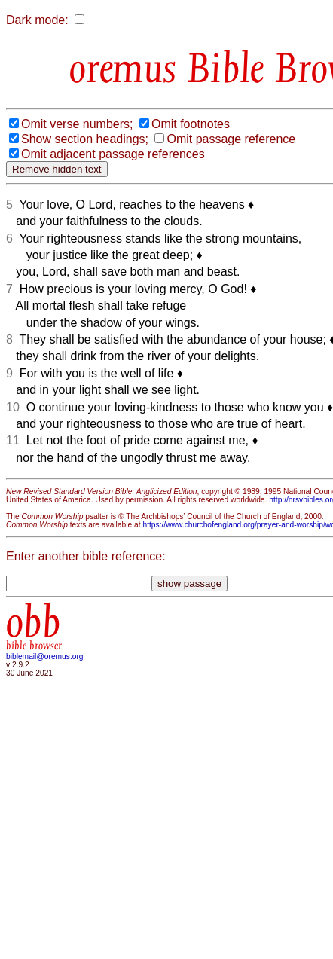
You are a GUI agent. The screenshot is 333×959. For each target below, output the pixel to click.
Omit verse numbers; (77, 124)
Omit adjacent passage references (113, 154)
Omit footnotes (190, 124)
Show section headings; (84, 139)
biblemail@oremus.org (45, 656)
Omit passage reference (230, 139)
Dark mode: (37, 20)
